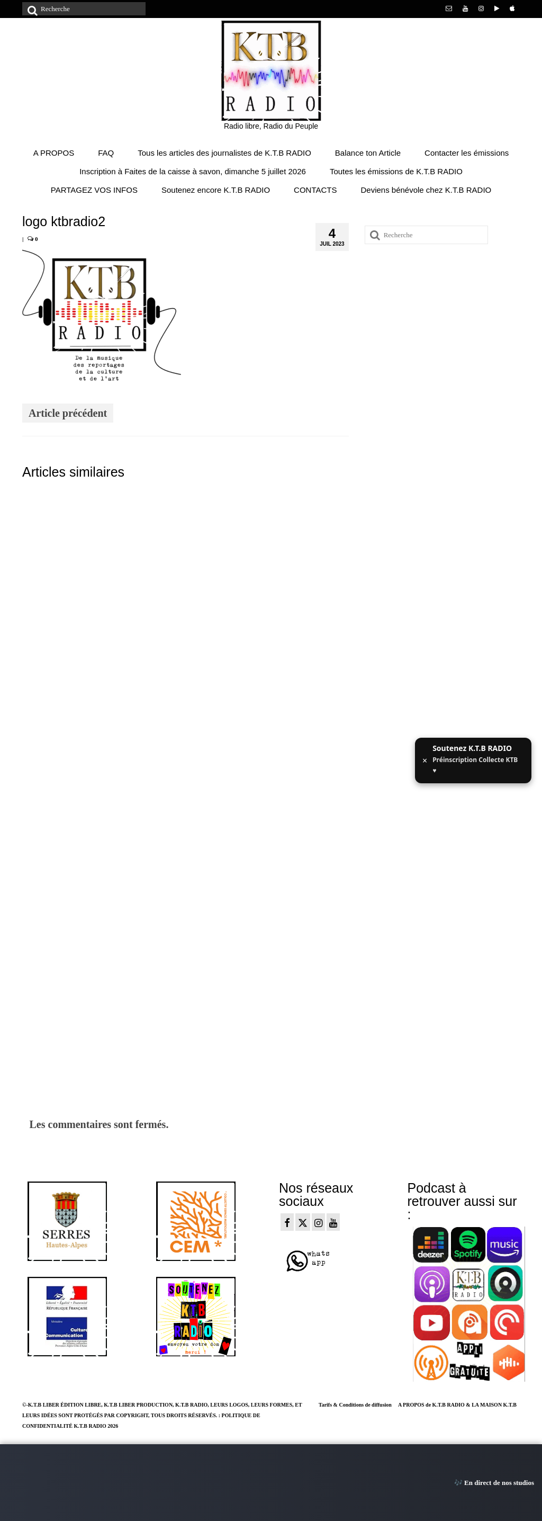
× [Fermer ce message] (424, 760)
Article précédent (68, 413)
